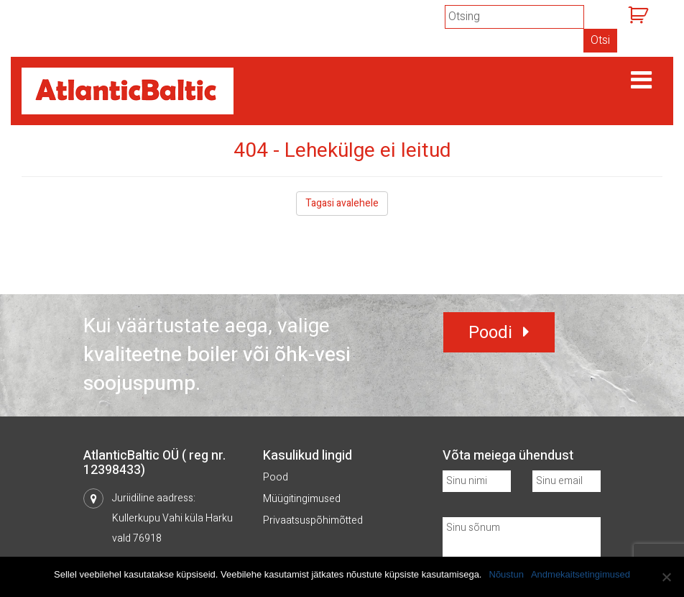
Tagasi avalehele (342, 203)
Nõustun (506, 574)
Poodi (490, 332)
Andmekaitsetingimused (580, 574)
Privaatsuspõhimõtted (313, 520)
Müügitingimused (302, 498)
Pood (275, 477)
